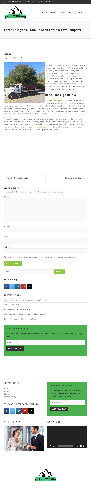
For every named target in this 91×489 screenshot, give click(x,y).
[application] (67, 437)
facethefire (21, 58)
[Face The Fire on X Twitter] (12, 286)
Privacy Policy (75, 12)
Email (6, 237)
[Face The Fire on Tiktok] (29, 286)
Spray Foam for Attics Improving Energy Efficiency (25, 300)
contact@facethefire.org (31, 2)
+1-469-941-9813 (12, 2)
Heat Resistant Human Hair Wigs (17, 309)
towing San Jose (60, 100)
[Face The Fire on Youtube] (23, 286)
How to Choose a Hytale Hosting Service (21, 319)
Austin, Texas (48, 2)
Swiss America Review (74, 178)
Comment (9, 197)
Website (7, 247)
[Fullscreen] (84, 446)
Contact (62, 12)
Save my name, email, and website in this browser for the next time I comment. (41, 257)
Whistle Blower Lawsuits (17, 178)
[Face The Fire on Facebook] (6, 286)
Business (7, 54)
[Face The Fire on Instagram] (17, 286)
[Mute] (80, 446)
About (53, 12)
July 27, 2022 (9, 58)
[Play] (50, 446)
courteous (41, 127)
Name (7, 226)
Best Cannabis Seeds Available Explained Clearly (25, 314)
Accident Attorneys (12, 305)
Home (44, 12)
